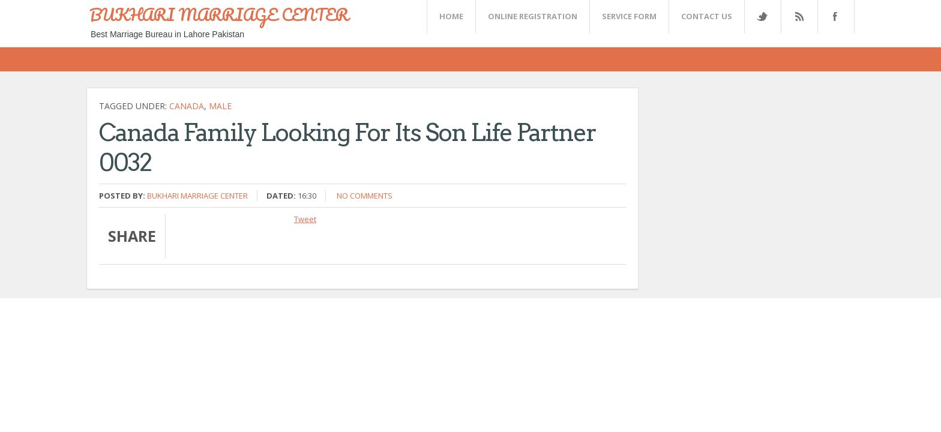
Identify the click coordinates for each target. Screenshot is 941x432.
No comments (364, 195)
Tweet (305, 219)
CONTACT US (706, 16)
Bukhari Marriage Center (197, 195)
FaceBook (833, 16)
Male (220, 106)
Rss (798, 16)
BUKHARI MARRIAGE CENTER (219, 14)
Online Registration (532, 16)
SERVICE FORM (629, 16)
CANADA (186, 106)
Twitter (762, 16)
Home (451, 16)
